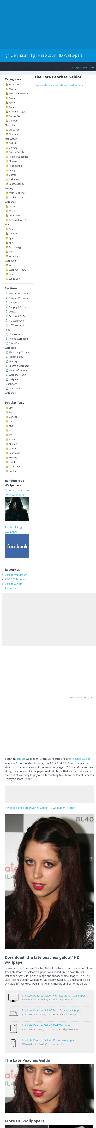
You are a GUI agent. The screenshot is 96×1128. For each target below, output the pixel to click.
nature (12, 448)
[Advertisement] (38, 23)
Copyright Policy (17, 307)
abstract (13, 443)
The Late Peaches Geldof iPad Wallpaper (46, 1018)
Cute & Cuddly (16, 152)
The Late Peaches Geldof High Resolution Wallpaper (53, 995)
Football (13, 471)
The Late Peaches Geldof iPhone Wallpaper (48, 1030)
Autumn (13, 107)
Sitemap (13, 361)
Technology (15, 247)
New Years (14, 215)
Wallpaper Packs (17, 269)
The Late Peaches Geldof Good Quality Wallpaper (51, 1007)
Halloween (14, 179)
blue (11, 425)
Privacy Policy (16, 356)
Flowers (13, 161)
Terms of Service (18, 370)
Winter (12, 274)
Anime (12, 98)
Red (11, 412)
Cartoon (13, 416)
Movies (13, 206)
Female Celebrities (18, 156)
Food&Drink (15, 165)
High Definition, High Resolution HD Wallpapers (42, 55)
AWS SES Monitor (15, 579)
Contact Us (15, 302)
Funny (12, 170)
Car (10, 421)
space (12, 439)
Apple (12, 102)
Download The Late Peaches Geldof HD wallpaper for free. (40, 808)
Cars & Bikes (15, 116)
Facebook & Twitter (19, 316)
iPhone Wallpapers (18, 338)
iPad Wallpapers (17, 334)
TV (10, 251)
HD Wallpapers (16, 320)
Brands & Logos (17, 111)
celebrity (63, 85)
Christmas (14, 129)
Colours (13, 147)
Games (12, 174)
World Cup (14, 278)
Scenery (13, 457)
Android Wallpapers (19, 293)
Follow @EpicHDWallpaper (80, 67)
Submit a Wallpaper (19, 365)
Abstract (13, 89)
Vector (12, 265)
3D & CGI (14, 84)
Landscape (14, 452)
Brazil (12, 461)
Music (12, 210)
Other (12, 229)
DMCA (12, 311)
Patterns (13, 233)
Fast (11, 430)
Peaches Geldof (76, 85)
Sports (12, 242)
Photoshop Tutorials (19, 352)
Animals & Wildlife (18, 93)
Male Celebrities (17, 192)
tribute (21, 758)
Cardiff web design (16, 575)
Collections (14, 143)
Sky (10, 407)
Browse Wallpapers (19, 298)
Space (12, 238)
